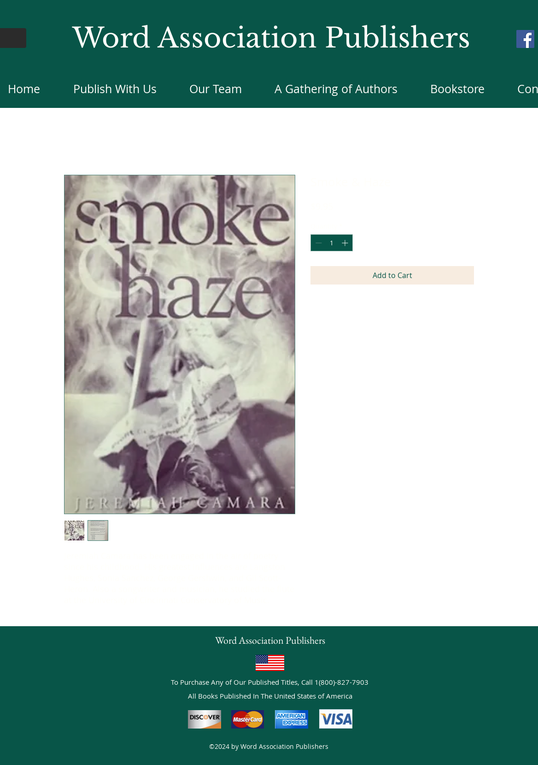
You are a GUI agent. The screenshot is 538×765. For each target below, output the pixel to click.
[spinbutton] (331, 243)
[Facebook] (525, 39)
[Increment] (345, 243)
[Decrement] (317, 243)
